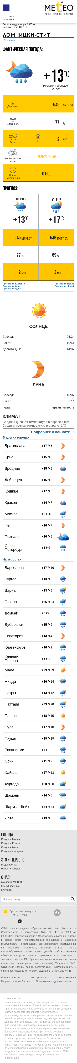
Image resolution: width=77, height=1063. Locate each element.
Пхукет (11, 738)
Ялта (9, 818)
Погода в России (10, 843)
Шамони (12, 795)
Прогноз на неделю (64, 284)
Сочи (9, 761)
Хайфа (11, 772)
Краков (11, 502)
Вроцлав (12, 468)
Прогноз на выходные (14, 284)
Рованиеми (14, 750)
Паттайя (12, 704)
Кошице (11, 491)
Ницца (10, 681)
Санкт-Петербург (14, 548)
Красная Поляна (12, 659)
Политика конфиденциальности (54, 981)
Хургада (12, 784)
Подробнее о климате (52, 432)
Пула (9, 727)
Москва (11, 514)
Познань (12, 536)
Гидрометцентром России (15, 981)
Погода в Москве (11, 839)
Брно (9, 457)
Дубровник (14, 624)
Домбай (11, 613)
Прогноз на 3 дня (11, 286)
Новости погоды (10, 868)
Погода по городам (12, 851)
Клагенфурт (15, 647)
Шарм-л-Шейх (17, 807)
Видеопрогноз (9, 864)
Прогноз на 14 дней (64, 286)
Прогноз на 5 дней (12, 288)
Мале (9, 670)
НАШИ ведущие (10, 886)
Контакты (6, 890)
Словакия (9, 40)
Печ (8, 525)
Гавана (11, 602)
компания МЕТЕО (11, 882)
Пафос (11, 715)
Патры (10, 693)
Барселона (14, 567)
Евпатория (14, 636)
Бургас (10, 579)
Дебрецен (13, 480)
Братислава (15, 446)
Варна (10, 590)
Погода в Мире (9, 847)
